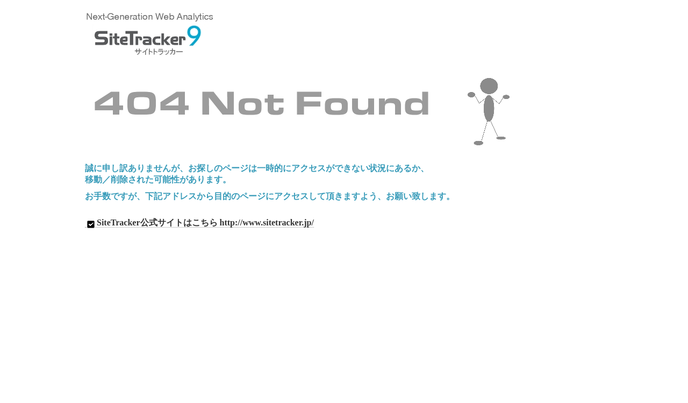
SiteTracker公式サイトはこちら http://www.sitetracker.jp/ (199, 223)
